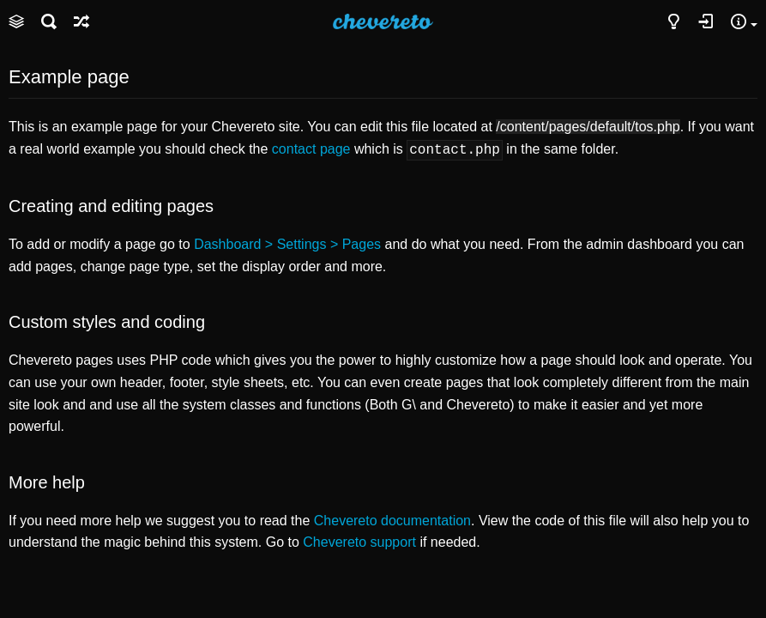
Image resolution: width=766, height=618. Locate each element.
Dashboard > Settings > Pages (287, 242)
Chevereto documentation (392, 519)
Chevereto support (359, 540)
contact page (311, 149)
